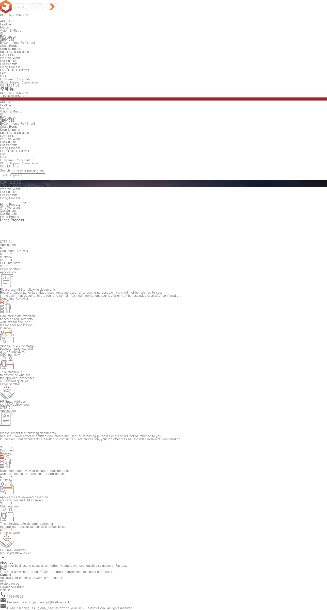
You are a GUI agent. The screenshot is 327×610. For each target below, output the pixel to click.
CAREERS (7, 54)
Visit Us (5, 590)
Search (5, 170)
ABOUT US (7, 21)
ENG (10, 93)
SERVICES (7, 39)
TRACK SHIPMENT (13, 96)
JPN (25, 93)
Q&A (3, 99)
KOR (3, 93)
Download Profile (12, 587)
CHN (18, 93)
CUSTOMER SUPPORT (16, 70)
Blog (3, 580)
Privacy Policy (9, 583)
